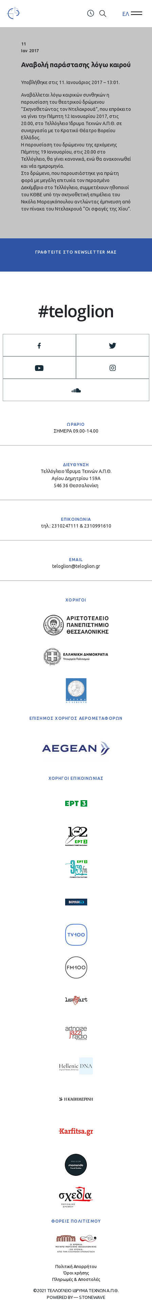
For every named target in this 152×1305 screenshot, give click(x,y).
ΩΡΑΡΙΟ (76, 424)
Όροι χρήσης (76, 1272)
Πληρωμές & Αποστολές (76, 1279)
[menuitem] (125, 14)
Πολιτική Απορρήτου (76, 1266)
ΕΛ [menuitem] (125, 14)
